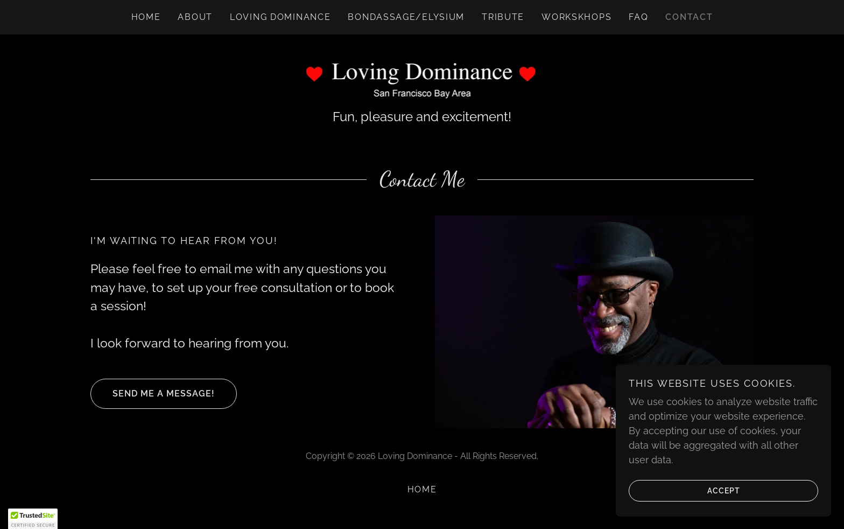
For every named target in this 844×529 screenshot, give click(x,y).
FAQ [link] (638, 17)
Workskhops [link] (576, 17)
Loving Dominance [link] (280, 17)
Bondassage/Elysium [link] (406, 17)
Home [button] (422, 489)
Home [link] (146, 17)
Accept (684, 490)
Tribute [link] (503, 17)
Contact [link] (689, 17)
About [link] (195, 17)
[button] (33, 519)
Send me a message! (152, 394)
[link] (422, 77)
